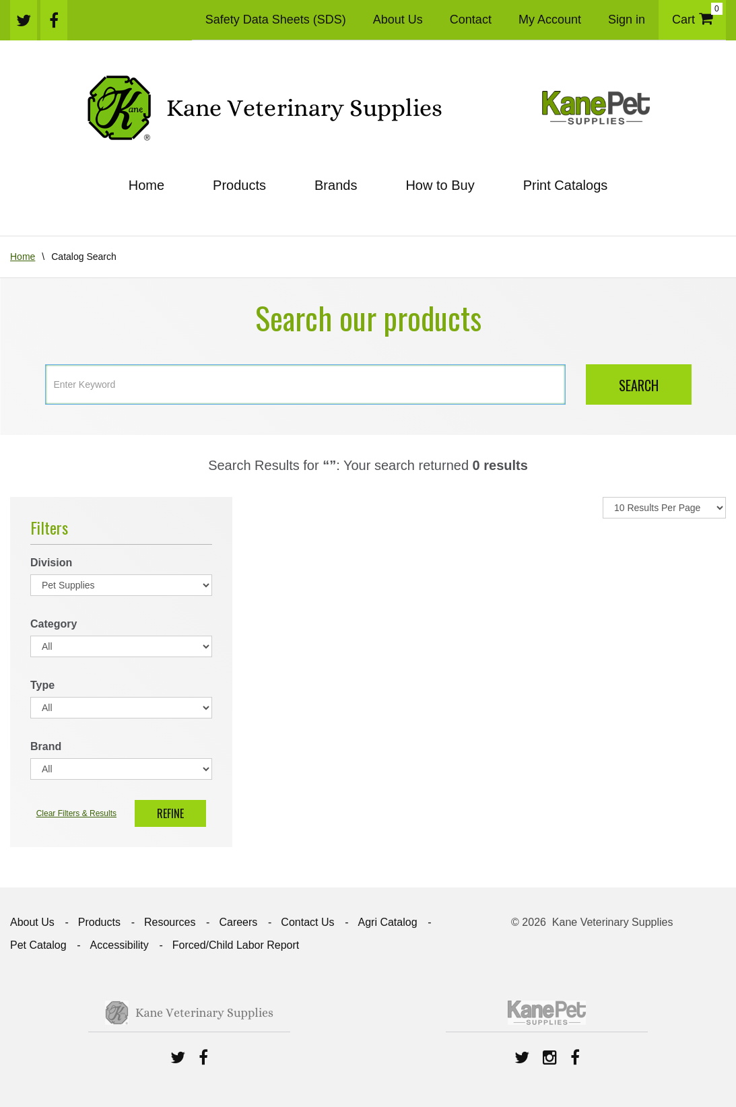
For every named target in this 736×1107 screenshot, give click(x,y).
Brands (335, 185)
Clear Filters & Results (76, 813)
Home (146, 185)
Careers (238, 922)
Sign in (626, 19)
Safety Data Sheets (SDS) (275, 19)
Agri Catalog (387, 922)
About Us (398, 19)
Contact (471, 19)
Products (239, 185)
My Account (549, 19)
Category (53, 624)
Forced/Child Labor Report (236, 945)
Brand (45, 746)
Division (51, 562)
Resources (169, 922)
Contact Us (307, 922)
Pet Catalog (38, 945)
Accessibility (119, 945)
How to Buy (439, 185)
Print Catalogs (565, 185)
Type (42, 685)
